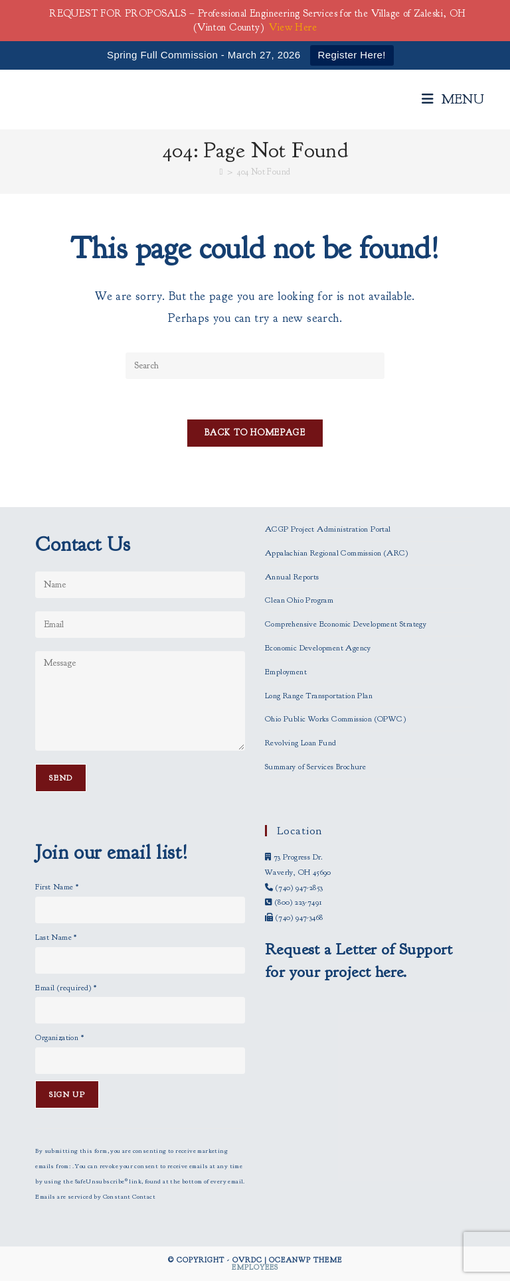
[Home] (221, 172)
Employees (255, 1267)
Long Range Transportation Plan (319, 695)
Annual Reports (292, 576)
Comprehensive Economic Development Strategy (345, 624)
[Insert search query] (255, 365)
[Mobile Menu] (453, 99)
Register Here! (352, 54)
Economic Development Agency (318, 647)
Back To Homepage (255, 432)
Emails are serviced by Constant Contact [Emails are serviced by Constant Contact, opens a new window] (95, 1197)
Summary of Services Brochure (315, 766)
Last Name (55, 937)
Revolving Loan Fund (301, 742)
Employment (286, 671)
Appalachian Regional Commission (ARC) (336, 553)
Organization (59, 1037)
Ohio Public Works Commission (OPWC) (335, 719)
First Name (56, 886)
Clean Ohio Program (299, 600)
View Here (293, 27)
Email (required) (65, 987)
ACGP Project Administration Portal (328, 529)
